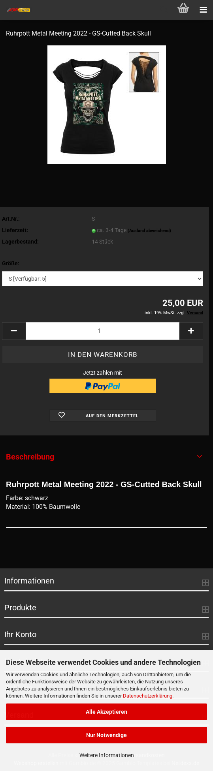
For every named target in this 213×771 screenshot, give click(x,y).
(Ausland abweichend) (149, 230)
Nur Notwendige (106, 735)
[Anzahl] (102, 331)
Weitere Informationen (106, 755)
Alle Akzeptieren (106, 712)
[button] (14, 331)
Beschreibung (30, 456)
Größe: (10, 263)
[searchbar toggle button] (163, 10)
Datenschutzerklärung (147, 696)
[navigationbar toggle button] (203, 10)
